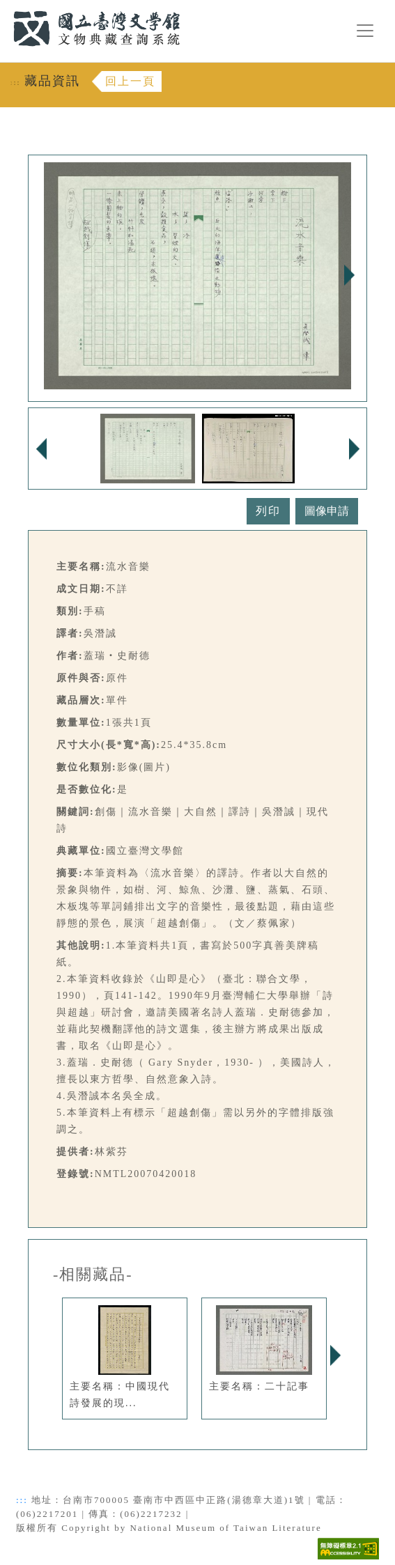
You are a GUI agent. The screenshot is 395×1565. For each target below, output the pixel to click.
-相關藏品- (93, 1274)
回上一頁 (130, 81)
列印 (268, 511)
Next (349, 275)
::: (5, 8)
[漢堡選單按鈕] (365, 30)
